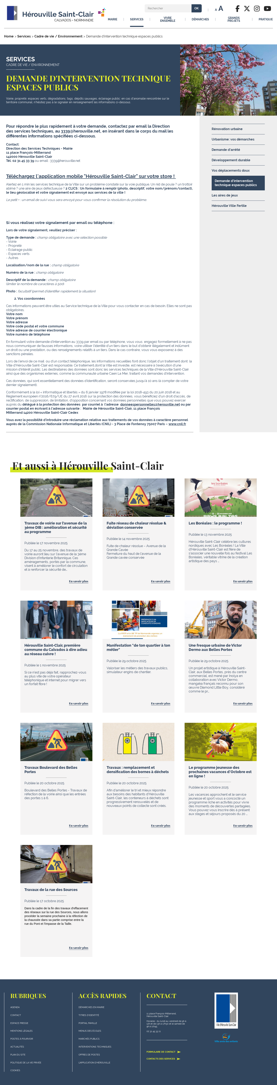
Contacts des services (164, 1058)
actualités (17, 1047)
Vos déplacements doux (231, 170)
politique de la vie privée (25, 1062)
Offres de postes (89, 1054)
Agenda (15, 1007)
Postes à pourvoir (21, 1039)
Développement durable (231, 160)
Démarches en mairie (91, 1007)
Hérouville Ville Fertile (229, 206)
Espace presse (19, 1023)
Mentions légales (21, 1031)
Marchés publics (89, 1039)
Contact (15, 1015)
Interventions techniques (95, 1047)
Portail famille (88, 1023)
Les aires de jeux (225, 195)
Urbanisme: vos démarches (233, 139)
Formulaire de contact (164, 1051)
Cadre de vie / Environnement (58, 36)
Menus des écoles (90, 1031)
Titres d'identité (89, 1015)
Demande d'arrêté (226, 150)
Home (9, 36)
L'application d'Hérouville (94, 1062)
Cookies (15, 1070)
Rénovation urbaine (227, 129)
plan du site (17, 1054)
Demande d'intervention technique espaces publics (236, 183)
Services (24, 36)
